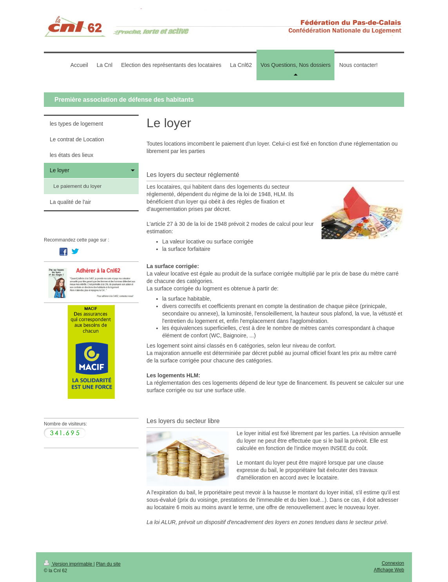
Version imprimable (69, 564)
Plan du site (108, 564)
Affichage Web (389, 570)
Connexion (393, 563)
